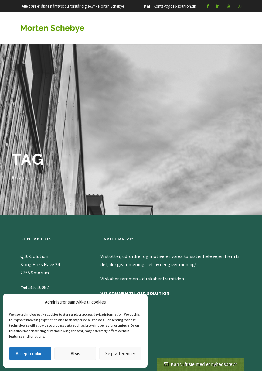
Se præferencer (120, 353)
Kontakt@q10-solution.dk (175, 6)
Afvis (75, 353)
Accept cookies (30, 353)
